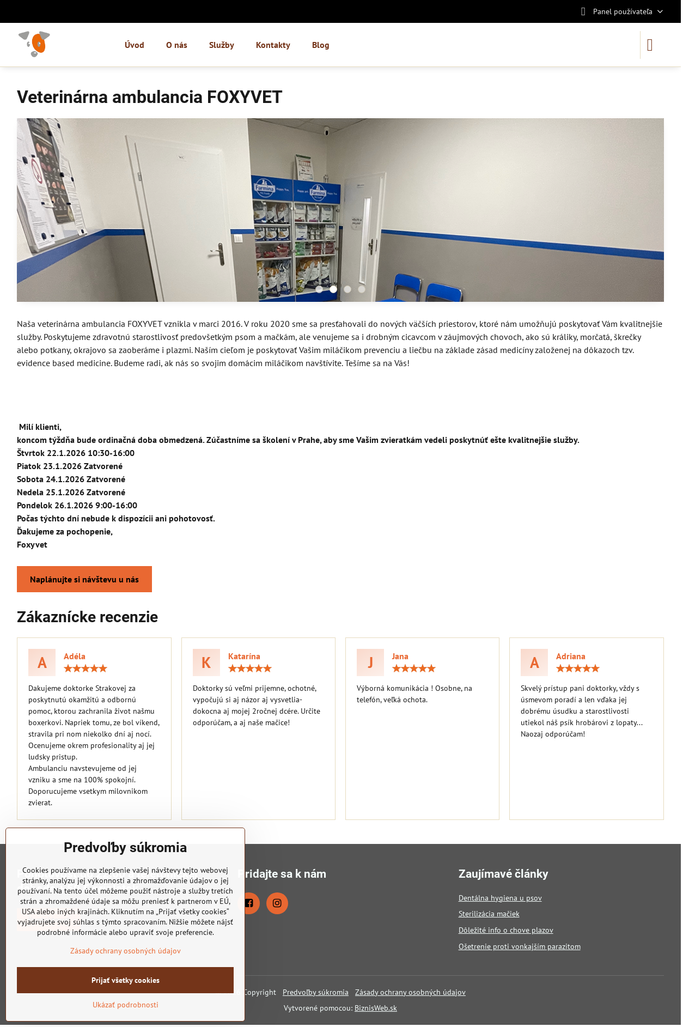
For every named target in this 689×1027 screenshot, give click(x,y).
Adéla (75, 656)
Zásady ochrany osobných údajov (410, 992)
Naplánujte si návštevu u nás (84, 579)
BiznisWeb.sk (376, 1008)
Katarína (244, 656)
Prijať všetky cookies (126, 980)
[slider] (85, 668)
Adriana (571, 656)
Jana (400, 656)
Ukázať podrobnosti (125, 1005)
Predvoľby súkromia (316, 992)
